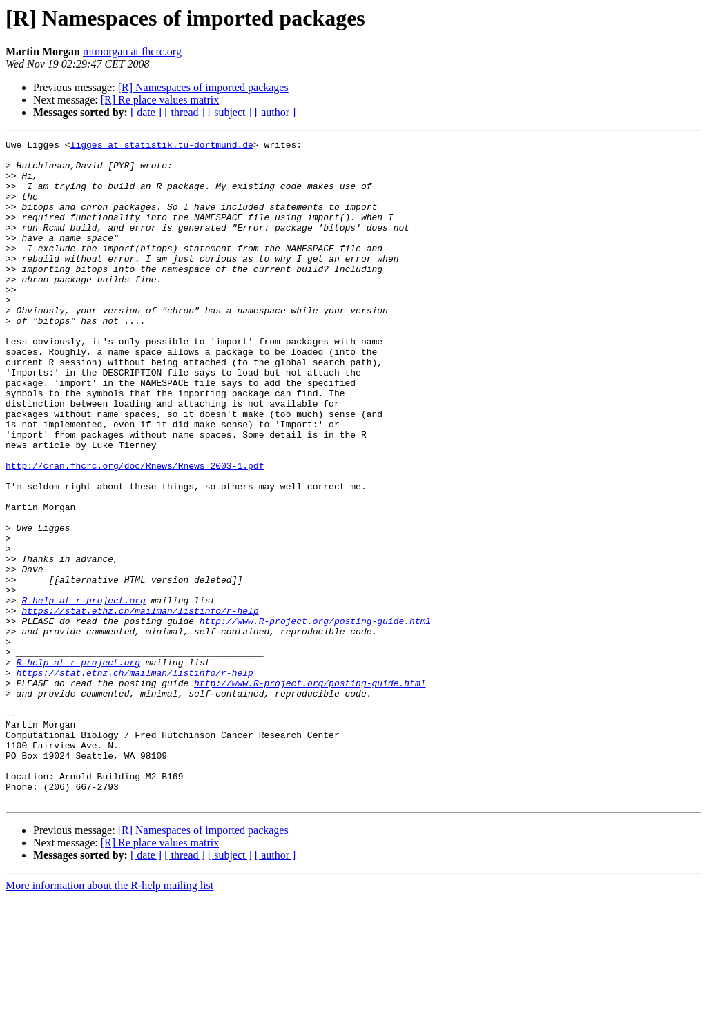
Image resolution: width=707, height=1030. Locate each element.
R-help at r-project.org (83, 693)
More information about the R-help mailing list (109, 1018)
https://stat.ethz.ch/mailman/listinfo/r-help (139, 705)
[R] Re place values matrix (160, 100)
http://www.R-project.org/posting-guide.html (315, 718)
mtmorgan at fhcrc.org (132, 51)
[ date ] (146, 112)
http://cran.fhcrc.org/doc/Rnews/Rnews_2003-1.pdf (135, 531)
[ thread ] (184, 112)
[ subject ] (230, 112)
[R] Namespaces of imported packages (203, 87)
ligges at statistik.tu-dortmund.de (161, 146)
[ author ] (275, 112)
